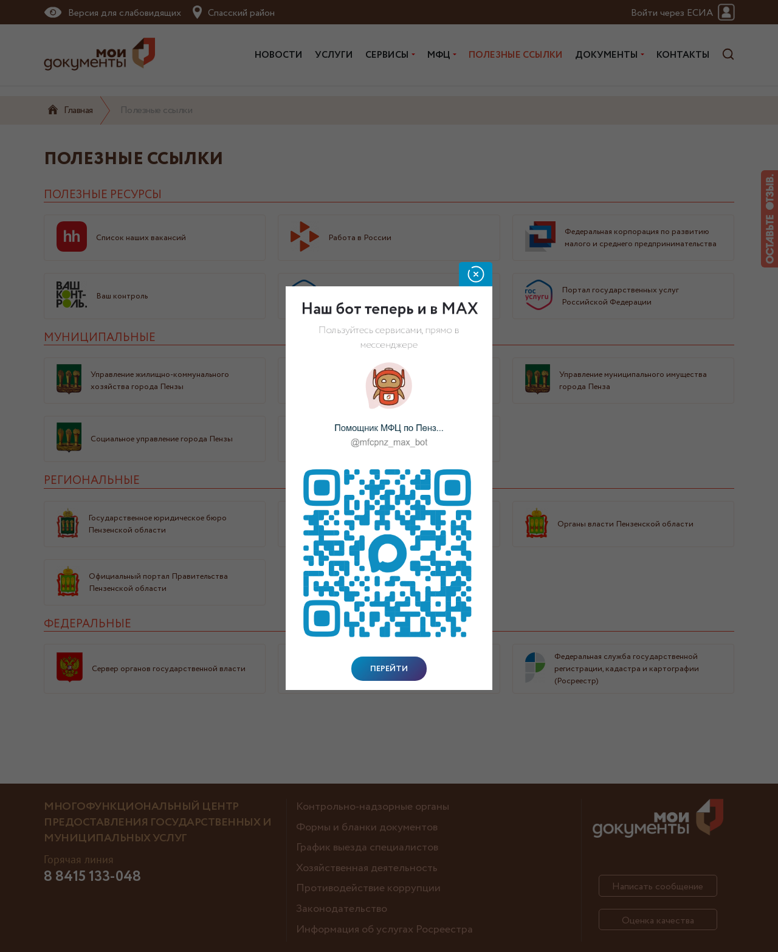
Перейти (389, 669)
